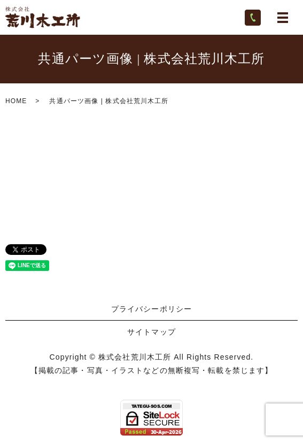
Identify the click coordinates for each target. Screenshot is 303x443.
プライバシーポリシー (151, 309)
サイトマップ (151, 332)
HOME (16, 101)
